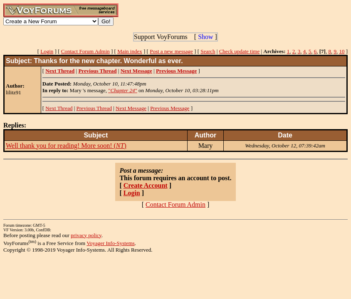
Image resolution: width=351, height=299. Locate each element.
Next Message (131, 108)
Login (46, 51)
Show (205, 36)
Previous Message (169, 108)
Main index (129, 51)
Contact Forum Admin (85, 51)
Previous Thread (94, 108)
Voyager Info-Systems (111, 243)
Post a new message (171, 51)
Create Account (146, 185)
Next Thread (58, 108)
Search (207, 51)
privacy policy (86, 235)
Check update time (239, 51)
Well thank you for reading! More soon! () (66, 145)
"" (122, 90)
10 (341, 51)
